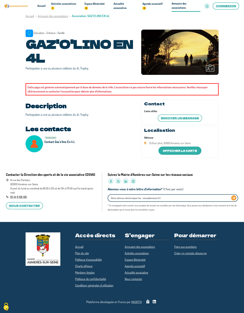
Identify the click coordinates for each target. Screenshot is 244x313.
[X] (118, 181)
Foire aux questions (185, 247)
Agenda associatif (135, 266)
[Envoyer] (233, 198)
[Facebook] (111, 181)
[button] (207, 6)
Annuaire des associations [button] (179, 5)
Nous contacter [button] (24, 205)
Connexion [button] (226, 6)
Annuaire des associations (53, 16)
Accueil (30, 16)
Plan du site (82, 253)
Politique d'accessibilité (88, 259)
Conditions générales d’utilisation (94, 285)
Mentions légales (85, 272)
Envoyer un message (180, 118)
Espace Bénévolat (135, 259)
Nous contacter (133, 279)
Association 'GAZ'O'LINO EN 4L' (91, 16)
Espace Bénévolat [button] (95, 6)
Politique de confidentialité (90, 279)
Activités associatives (137, 253)
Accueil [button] (41, 5)
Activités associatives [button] (63, 6)
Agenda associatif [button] (152, 6)
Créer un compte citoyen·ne (190, 253)
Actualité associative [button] (120, 6)
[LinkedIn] (126, 181)
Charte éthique (84, 266)
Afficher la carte (180, 150)
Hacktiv (136, 302)
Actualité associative (136, 272)
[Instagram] (133, 181)
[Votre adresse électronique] (170, 198)
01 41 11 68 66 (18, 197)
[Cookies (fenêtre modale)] (6, 307)
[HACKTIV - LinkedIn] (154, 302)
